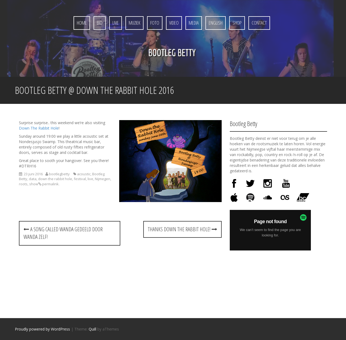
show (33, 183)
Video (174, 22)
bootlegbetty (59, 173)
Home (82, 22)
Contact (259, 22)
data (32, 178)
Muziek (134, 22)
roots (23, 183)
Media (194, 22)
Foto (154, 22)
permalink (50, 183)
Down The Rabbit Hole (39, 128)
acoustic (84, 173)
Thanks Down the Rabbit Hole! (182, 229)
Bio (99, 22)
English (215, 22)
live (90, 178)
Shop (237, 22)
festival (80, 178)
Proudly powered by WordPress (42, 329)
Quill (92, 329)
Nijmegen (102, 178)
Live (115, 22)
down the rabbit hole (55, 178)
